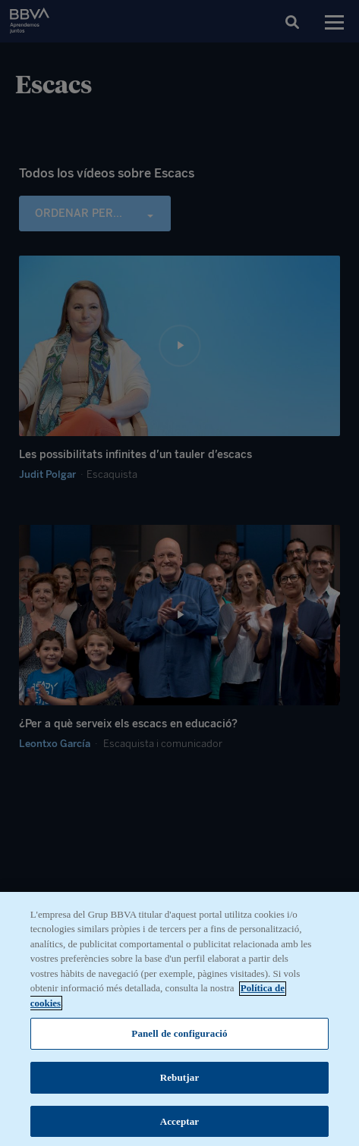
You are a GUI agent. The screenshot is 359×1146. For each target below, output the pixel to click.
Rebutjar (180, 1090)
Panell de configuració (179, 1046)
